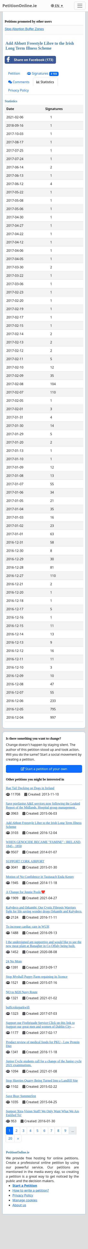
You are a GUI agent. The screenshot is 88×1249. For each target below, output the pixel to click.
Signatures (43, 73)
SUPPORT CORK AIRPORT (25, 861)
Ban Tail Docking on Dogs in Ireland (30, 788)
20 (10, 1138)
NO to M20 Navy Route (22, 992)
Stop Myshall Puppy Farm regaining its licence (36, 976)
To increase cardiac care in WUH (27, 926)
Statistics (45, 82)
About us (19, 1205)
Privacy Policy (18, 90)
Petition (14, 73)
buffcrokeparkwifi (18, 1007)
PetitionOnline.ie (19, 5)
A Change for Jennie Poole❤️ (25, 892)
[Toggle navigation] (80, 6)
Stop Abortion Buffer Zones (24, 29)
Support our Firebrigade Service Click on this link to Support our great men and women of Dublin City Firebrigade (40, 1026)
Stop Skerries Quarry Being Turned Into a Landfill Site (42, 1080)
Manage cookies (24, 1200)
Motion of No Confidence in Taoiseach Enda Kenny (40, 876)
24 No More (14, 961)
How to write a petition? (30, 1190)
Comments (18, 82)
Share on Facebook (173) (29, 59)
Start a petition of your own (44, 769)
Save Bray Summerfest (21, 1096)
